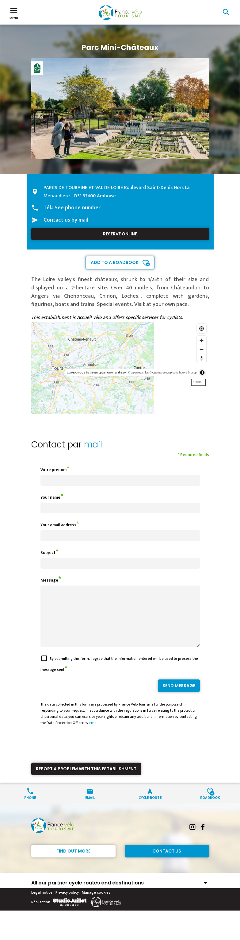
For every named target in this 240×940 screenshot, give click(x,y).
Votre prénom (53, 469)
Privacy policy (67, 903)
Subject (47, 552)
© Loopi (192, 372)
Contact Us (166, 862)
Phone (30, 808)
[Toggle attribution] (202, 372)
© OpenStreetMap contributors (168, 372)
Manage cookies (96, 903)
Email (90, 808)
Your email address (58, 524)
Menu (13, 13)
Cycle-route (150, 808)
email (93, 734)
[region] (120, 368)
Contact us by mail (66, 220)
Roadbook (210, 808)
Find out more (73, 862)
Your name (50, 497)
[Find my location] (201, 328)
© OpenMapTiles (138, 372)
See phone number (78, 207)
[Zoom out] (201, 349)
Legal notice (41, 903)
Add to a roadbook (115, 262)
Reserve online (120, 234)
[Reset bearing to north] (201, 358)
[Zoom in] (201, 340)
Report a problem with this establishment (86, 780)
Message (49, 580)
